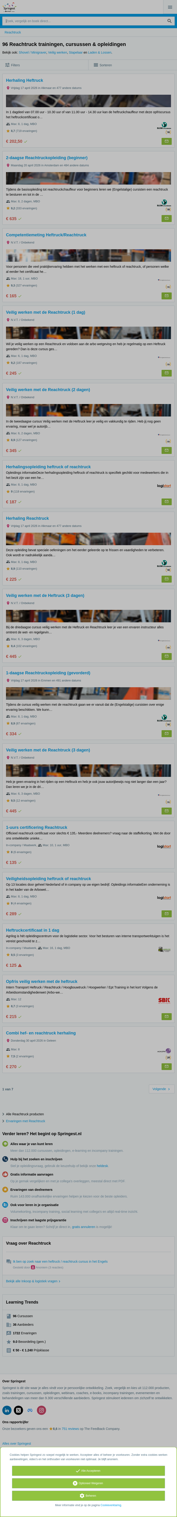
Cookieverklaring (110, 1505)
